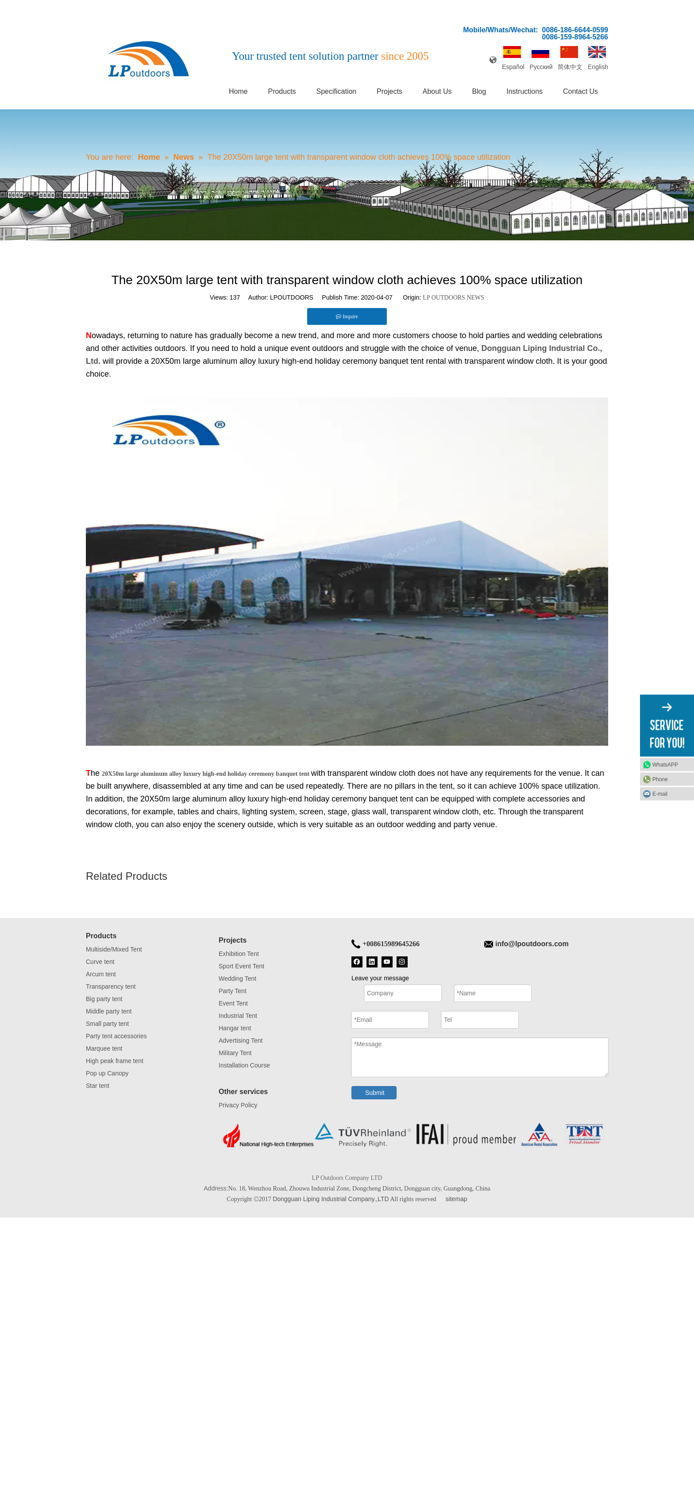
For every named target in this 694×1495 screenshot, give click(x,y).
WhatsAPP (665, 765)
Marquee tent (104, 1048)
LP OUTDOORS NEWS (453, 297)
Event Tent (233, 1003)
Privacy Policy (238, 1105)
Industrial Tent (238, 1015)
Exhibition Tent (239, 953)
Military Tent (235, 1052)
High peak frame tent (114, 1060)
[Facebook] (356, 961)
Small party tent (107, 1023)
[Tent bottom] (413, 1135)
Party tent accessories (116, 1036)
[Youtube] (387, 961)
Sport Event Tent (241, 966)
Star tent (97, 1085)
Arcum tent (101, 974)
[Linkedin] (372, 961)
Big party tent (104, 998)
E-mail (659, 794)
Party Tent (233, 990)
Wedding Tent (237, 978)
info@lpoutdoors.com (532, 944)
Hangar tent (235, 1028)
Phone (660, 779)
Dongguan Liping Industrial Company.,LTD (331, 1198)
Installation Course (244, 1065)
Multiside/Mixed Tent (114, 949)
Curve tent (100, 961)
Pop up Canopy (107, 1073)
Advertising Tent (240, 1040)
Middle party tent (109, 1011)
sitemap (456, 1198)
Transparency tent (110, 986)
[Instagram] (402, 961)
